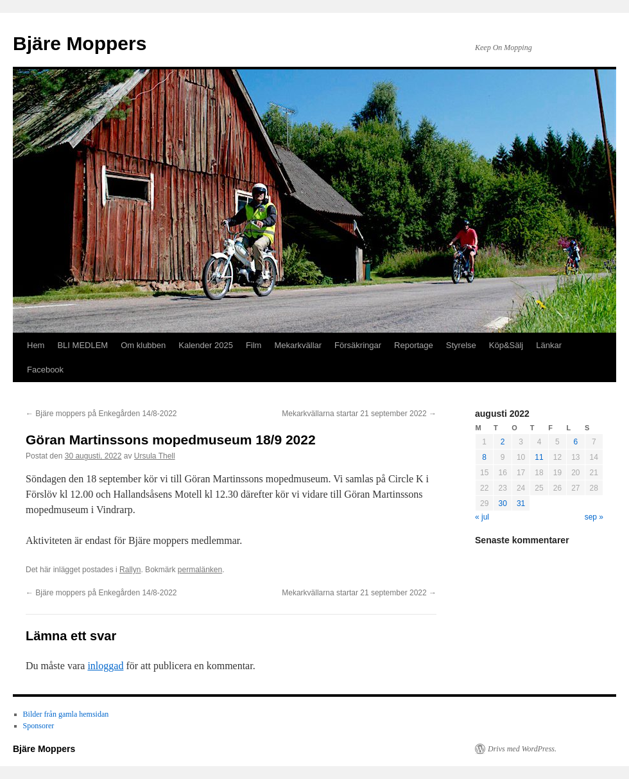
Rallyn (130, 569)
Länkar (549, 345)
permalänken (200, 569)
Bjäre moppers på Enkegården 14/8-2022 (101, 413)
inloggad (105, 665)
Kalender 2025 (205, 345)
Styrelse (461, 345)
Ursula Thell (154, 455)
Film (254, 345)
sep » (594, 516)
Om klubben (143, 345)
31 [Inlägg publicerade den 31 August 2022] (521, 503)
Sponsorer (39, 725)
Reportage (413, 345)
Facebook (45, 369)
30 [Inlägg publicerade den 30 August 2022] (502, 503)
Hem (35, 345)
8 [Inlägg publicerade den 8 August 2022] (484, 457)
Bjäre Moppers (79, 43)
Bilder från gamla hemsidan (66, 714)
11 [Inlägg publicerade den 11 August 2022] (539, 457)
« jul (482, 516)
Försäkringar (357, 345)
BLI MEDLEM (82, 345)
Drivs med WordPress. (522, 748)
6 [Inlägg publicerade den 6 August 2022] (575, 441)
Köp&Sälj (506, 345)
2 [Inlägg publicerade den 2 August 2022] (503, 441)
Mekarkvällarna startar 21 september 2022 (359, 413)
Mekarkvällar (298, 345)
